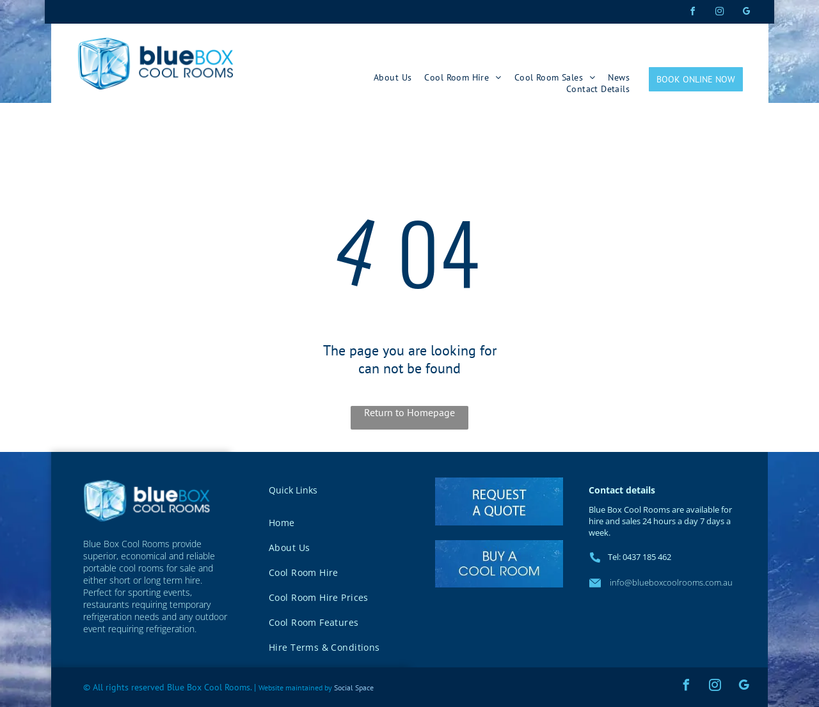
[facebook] (692, 13)
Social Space (354, 687)
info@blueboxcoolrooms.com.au (670, 582)
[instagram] (719, 13)
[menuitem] (392, 77)
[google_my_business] (746, 13)
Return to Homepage (409, 412)
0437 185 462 (647, 557)
